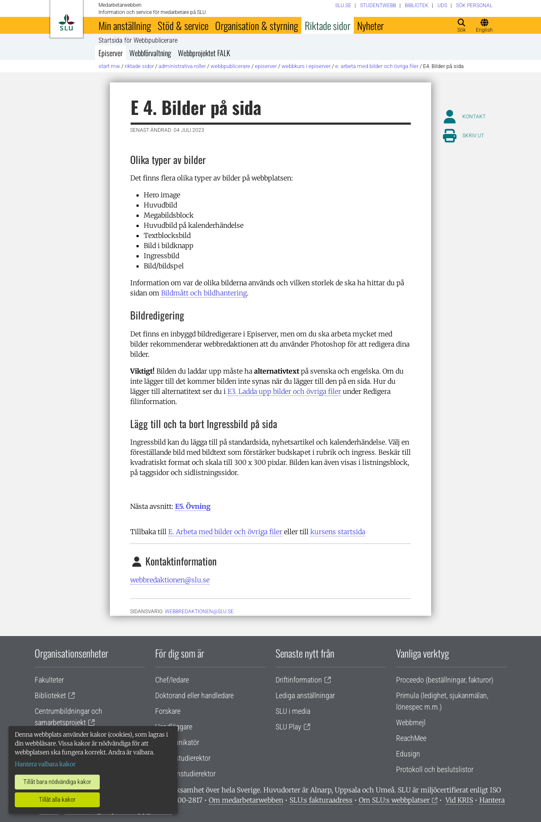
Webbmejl (411, 722)
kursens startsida (337, 531)
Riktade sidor (327, 25)
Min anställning (124, 25)
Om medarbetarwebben (246, 800)
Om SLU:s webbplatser (394, 800)
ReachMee (411, 738)
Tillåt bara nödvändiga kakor (57, 782)
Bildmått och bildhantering (204, 293)
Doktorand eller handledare (194, 695)
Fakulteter (49, 679)
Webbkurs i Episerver (306, 66)
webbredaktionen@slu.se (170, 580)
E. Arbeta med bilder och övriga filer (376, 66)
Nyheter (370, 25)
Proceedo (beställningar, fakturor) (444, 679)
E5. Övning (192, 506)
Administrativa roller (182, 66)
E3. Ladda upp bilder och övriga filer (284, 391)
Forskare (167, 711)
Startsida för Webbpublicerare (138, 40)
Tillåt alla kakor (57, 799)
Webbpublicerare (230, 66)
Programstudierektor (185, 773)
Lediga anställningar (305, 695)
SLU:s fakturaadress (321, 800)
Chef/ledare (172, 679)
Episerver (110, 52)
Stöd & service (183, 25)
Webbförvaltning (150, 52)
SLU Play (288, 726)
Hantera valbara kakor (45, 764)
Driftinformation (299, 679)
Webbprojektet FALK (204, 52)
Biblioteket (50, 695)
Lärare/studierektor (182, 758)
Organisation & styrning (256, 25)
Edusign (408, 753)
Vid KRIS (459, 800)
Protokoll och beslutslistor (434, 769)
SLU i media (293, 711)
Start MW (109, 66)
